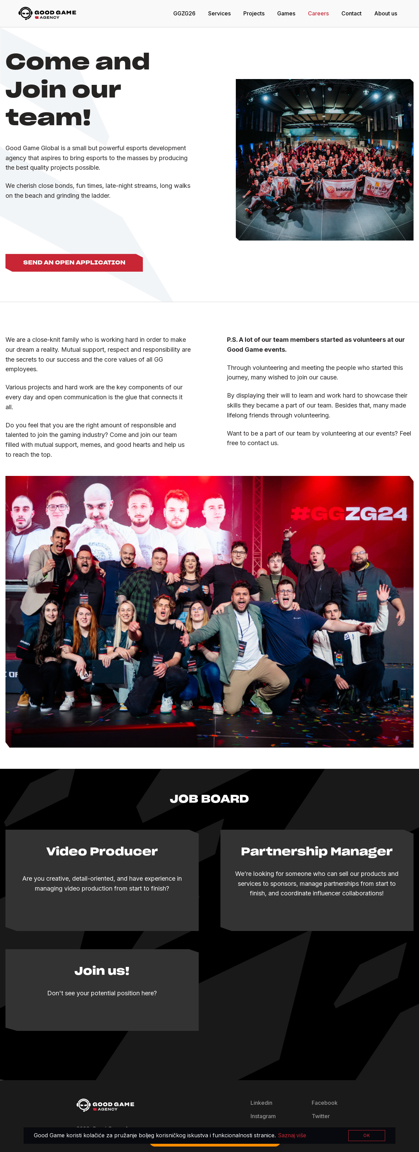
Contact (351, 13)
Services (219, 13)
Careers (318, 13)
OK (366, 1135)
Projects (254, 13)
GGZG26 (184, 13)
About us (385, 13)
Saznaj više (292, 1135)
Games (286, 13)
